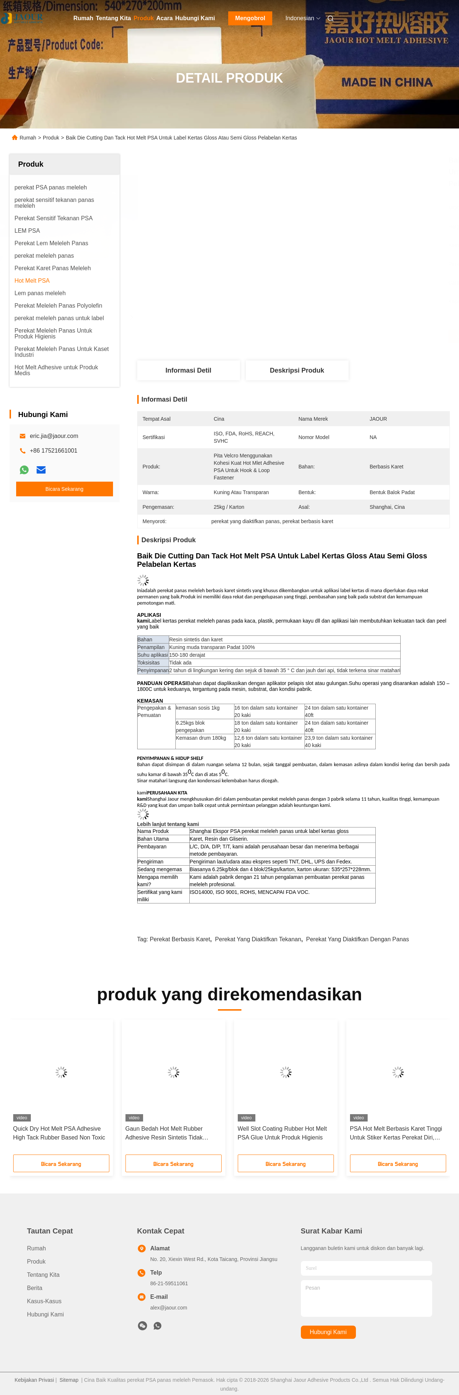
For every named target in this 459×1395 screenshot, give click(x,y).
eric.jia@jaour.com (54, 436)
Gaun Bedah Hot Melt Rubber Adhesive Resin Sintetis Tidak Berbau (164, 1134)
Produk (144, 18)
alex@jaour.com (168, 1308)
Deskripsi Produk (297, 370)
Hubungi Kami (195, 18)
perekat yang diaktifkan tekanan (258, 939)
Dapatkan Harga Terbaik (332, 336)
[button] (26, 1089)
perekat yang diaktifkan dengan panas (357, 939)
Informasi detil (188, 370)
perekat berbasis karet (180, 939)
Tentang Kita (113, 18)
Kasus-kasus (44, 1301)
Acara (164, 18)
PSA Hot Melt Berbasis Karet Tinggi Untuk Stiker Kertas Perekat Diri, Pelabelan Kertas (396, 1134)
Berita (35, 1288)
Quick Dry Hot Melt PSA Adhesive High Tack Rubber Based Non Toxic (59, 1133)
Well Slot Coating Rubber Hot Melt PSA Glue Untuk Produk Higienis (282, 1133)
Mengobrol (250, 18)
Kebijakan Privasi (34, 1380)
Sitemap (68, 1380)
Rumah (83, 18)
